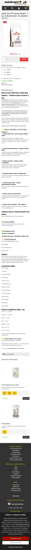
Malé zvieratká (16, 471)
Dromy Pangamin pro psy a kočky (10, 385)
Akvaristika (16, 473)
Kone (16, 470)
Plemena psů (16, 486)
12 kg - (7, 74)
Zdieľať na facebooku (9, 354)
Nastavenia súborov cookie (15, 547)
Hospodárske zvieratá (16, 475)
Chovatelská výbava (16, 490)
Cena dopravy (16, 450)
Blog (15, 482)
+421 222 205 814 (17, 504)
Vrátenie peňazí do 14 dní (16, 458)
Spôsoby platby (16, 452)
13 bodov (10, 84)
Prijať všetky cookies (15, 538)
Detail (27, 398)
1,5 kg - (7, 70)
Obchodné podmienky (16, 454)
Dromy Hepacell (6, 423)
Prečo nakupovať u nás (15, 448)
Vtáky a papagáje (16, 477)
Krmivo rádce (16, 484)
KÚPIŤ (24, 59)
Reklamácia (16, 456)
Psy (16, 466)
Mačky (16, 468)
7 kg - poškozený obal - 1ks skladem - (14, 67)
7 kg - (6, 72)
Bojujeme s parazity (16, 488)
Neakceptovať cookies (15, 542)
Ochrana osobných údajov (16, 459)
